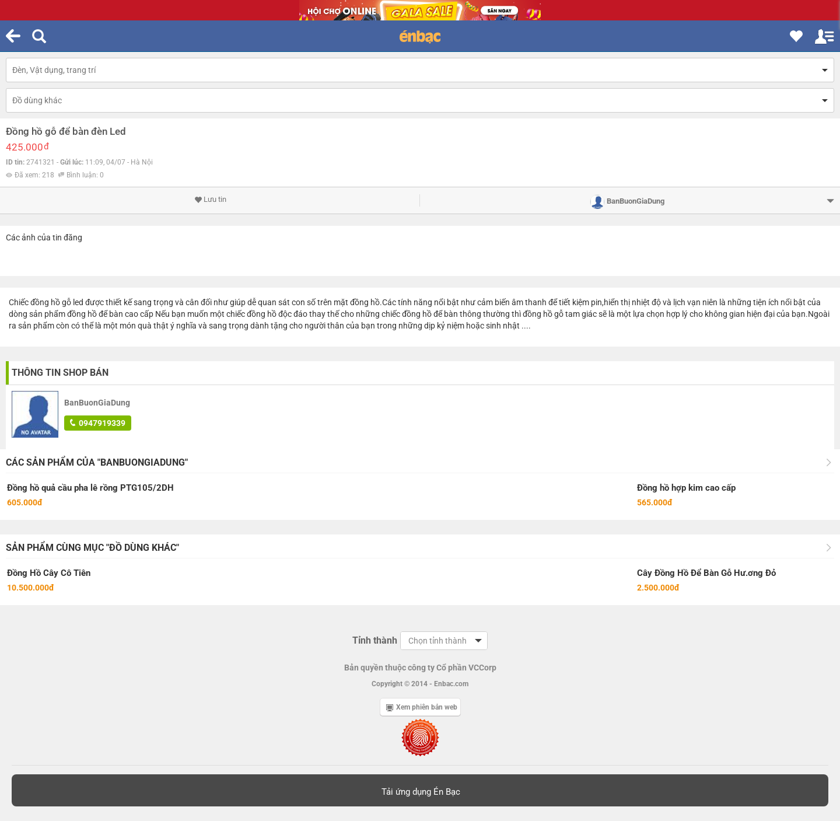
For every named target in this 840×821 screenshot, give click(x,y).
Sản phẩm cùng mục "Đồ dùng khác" (92, 547)
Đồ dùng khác (37, 100)
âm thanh (529, 302)
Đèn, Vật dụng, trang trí (54, 70)
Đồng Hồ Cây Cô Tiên (48, 573)
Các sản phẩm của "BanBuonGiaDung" (97, 462)
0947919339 (97, 423)
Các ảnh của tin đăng (44, 237)
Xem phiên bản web (421, 707)
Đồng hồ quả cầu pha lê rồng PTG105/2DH (90, 488)
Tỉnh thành (374, 640)
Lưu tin (210, 199)
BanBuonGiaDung (97, 402)
